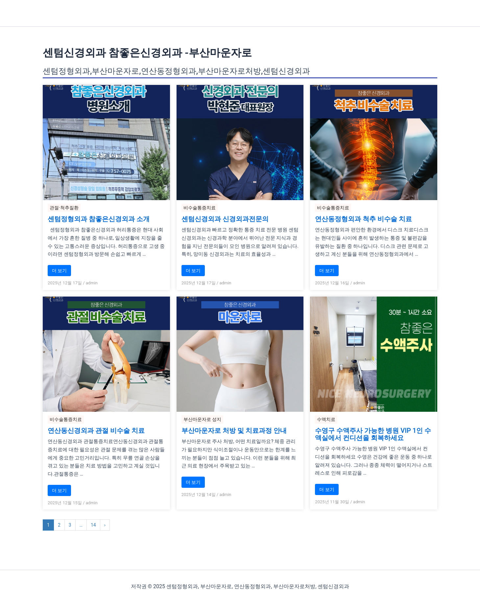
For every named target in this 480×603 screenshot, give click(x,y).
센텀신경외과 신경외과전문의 (225, 219)
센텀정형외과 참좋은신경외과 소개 (99, 219)
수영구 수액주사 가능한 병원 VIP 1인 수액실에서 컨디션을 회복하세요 (373, 434)
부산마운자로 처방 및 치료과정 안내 (234, 430)
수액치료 (326, 419)
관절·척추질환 (64, 207)
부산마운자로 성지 (202, 419)
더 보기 (59, 270)
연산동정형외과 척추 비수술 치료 (363, 219)
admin (92, 282)
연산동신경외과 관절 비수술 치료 (96, 430)
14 (93, 525)
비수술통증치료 (199, 207)
